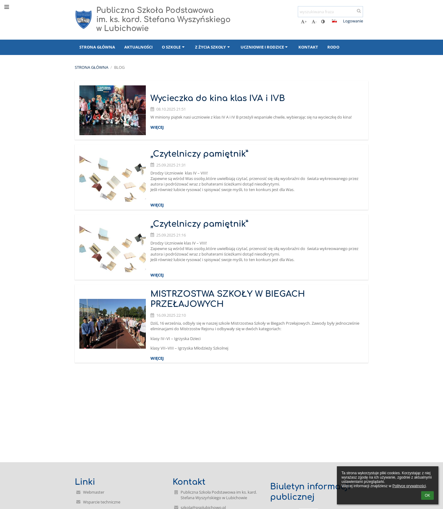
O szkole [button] (174, 47)
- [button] (314, 21)
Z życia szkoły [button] (213, 47)
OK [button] (427, 495)
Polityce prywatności (409, 486)
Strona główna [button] (97, 47)
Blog (119, 67)
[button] (334, 21)
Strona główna (91, 67)
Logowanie (353, 21)
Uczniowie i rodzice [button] (265, 47)
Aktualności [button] (138, 47)
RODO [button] (333, 47)
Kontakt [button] (308, 47)
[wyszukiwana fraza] (330, 11)
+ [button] (304, 21)
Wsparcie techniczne (101, 502)
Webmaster (93, 492)
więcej (157, 127)
